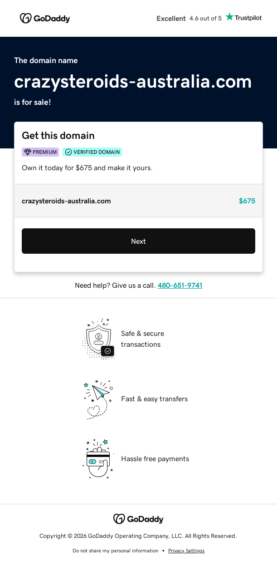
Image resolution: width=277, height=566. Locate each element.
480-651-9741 (180, 285)
